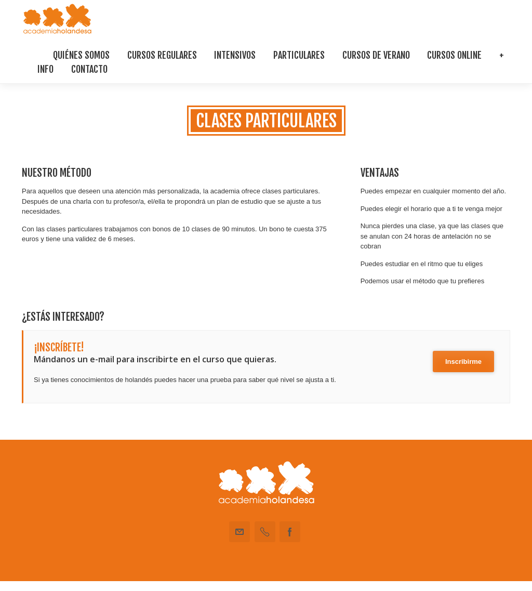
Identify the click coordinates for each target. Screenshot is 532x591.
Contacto (89, 69)
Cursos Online (454, 55)
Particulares (299, 55)
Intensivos (235, 55)
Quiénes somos (81, 55)
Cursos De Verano (376, 55)
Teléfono (265, 531)
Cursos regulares (162, 55)
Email (239, 531)
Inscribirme (463, 361)
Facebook (290, 531)
